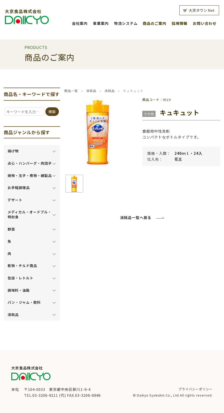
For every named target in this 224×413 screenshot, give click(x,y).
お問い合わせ (204, 23)
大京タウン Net (202, 10)
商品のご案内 (154, 23)
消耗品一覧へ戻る (135, 217)
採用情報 (179, 23)
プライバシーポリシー (195, 389)
